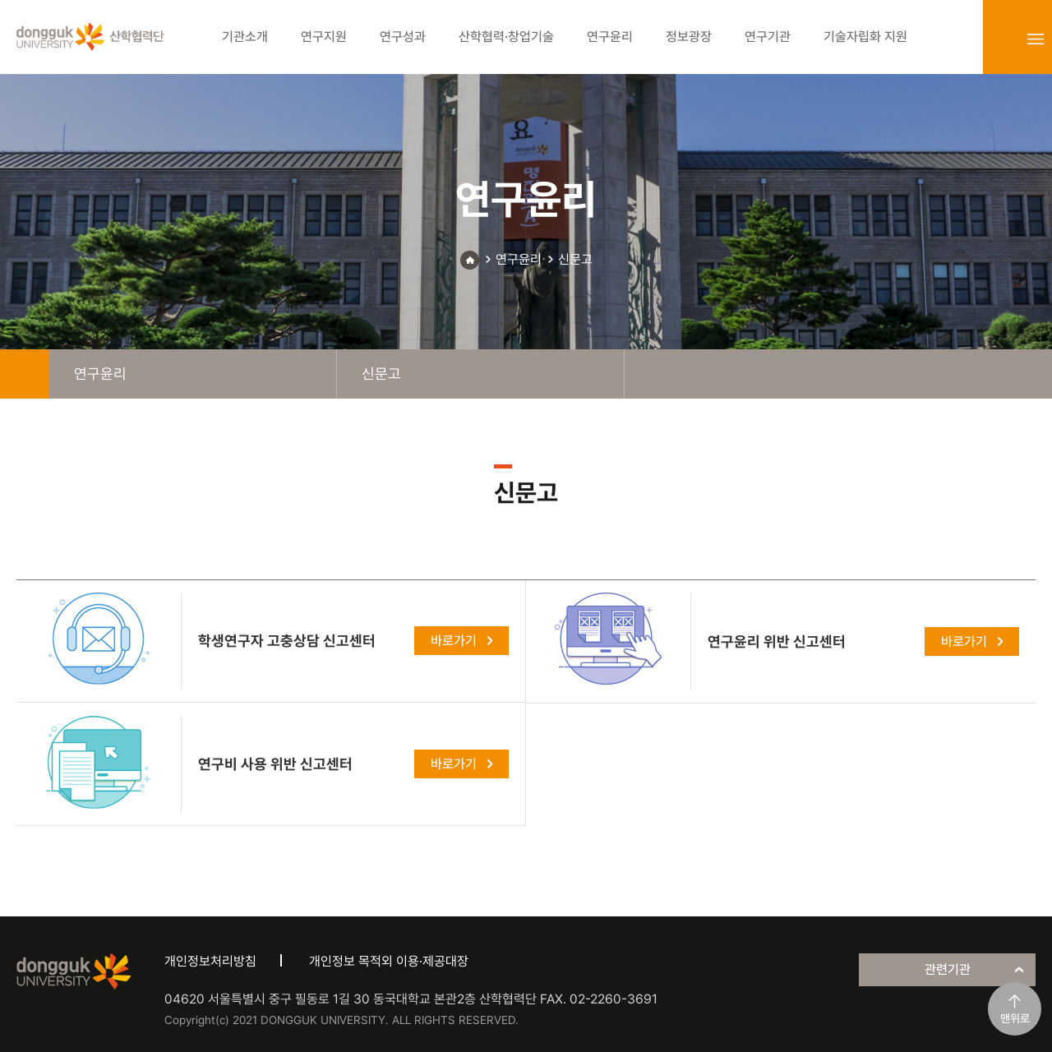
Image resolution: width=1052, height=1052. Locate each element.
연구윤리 (519, 259)
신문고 (575, 259)
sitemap (1035, 38)
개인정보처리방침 (210, 961)
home (24, 374)
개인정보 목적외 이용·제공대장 (388, 961)
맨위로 (1015, 1018)
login (999, 38)
